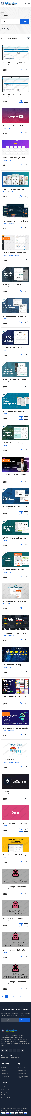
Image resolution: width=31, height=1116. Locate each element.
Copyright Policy (23, 1077)
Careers (3, 1071)
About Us (4, 1068)
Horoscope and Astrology (12, 665)
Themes (5, 65)
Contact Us (4, 1074)
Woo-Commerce (14, 255)
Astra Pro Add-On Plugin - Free (14, 158)
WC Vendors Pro (9, 760)
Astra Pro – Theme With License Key (15, 189)
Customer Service (7, 1090)
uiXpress (6, 791)
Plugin (10, 65)
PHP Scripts (11, 477)
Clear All (5, 28)
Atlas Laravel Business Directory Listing (17, 475)
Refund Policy (5, 1077)
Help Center (5, 1087)
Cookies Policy (22, 1074)
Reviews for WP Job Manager (13, 918)
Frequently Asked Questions (6, 1094)
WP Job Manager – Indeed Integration (16, 823)
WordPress (12, 192)
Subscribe (24, 1020)
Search (24, 21)
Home (2, 12)
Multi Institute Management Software (16, 94)
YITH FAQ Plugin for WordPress (13, 348)
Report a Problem (7, 1098)
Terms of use (22, 1071)
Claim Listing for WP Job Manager (15, 855)
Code (4, 477)
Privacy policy (22, 1068)
